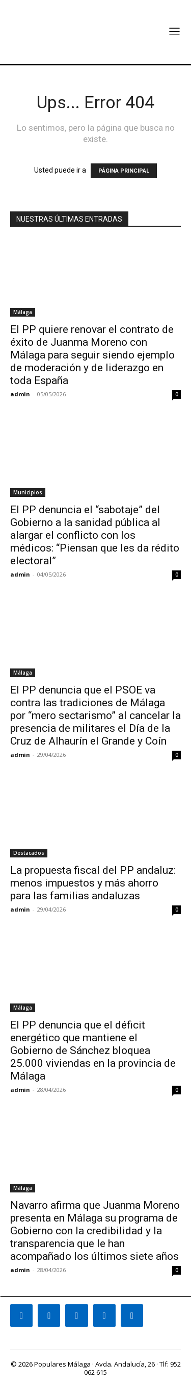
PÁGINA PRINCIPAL (123, 171)
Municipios (27, 492)
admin (20, 394)
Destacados (28, 852)
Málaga (22, 312)
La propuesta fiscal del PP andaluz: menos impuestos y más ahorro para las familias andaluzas (93, 883)
